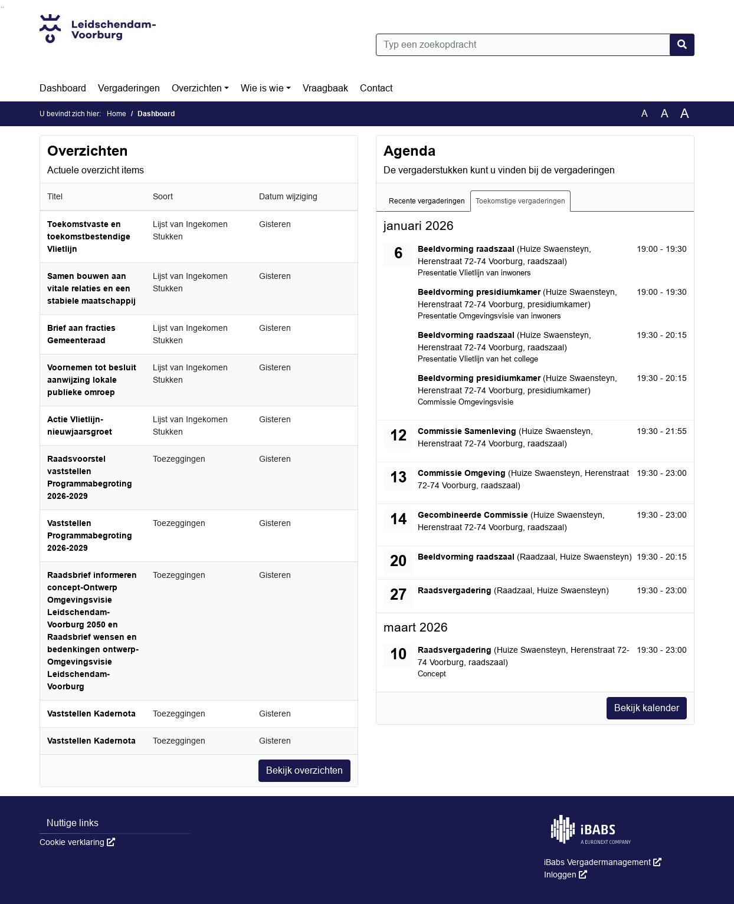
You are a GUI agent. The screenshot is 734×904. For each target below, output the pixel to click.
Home (116, 114)
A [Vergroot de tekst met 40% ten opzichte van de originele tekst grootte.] (684, 114)
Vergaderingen (129, 88)
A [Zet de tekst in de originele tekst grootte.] (644, 114)
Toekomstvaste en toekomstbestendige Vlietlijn (88, 236)
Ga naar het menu (3, 7)
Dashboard (63, 88)
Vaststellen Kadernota (91, 713)
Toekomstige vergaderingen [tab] (520, 201)
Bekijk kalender (646, 708)
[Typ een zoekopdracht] (535, 45)
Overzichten (197, 88)
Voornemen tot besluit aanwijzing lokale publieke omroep (91, 380)
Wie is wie (262, 88)
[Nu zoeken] (682, 45)
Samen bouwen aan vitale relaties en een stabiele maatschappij (91, 288)
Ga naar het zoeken (1, 7)
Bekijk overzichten (304, 770)
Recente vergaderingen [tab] (427, 201)
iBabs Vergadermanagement (602, 862)
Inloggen (565, 874)
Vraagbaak (325, 88)
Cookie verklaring (77, 842)
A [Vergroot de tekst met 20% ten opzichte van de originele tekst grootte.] (665, 113)
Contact (376, 88)
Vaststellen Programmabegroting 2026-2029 (89, 535)
